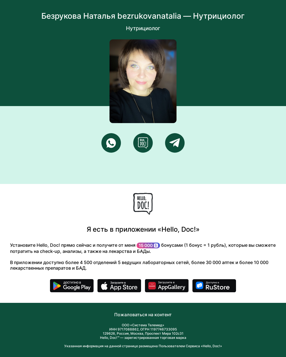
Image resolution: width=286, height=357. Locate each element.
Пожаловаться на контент (143, 314)
